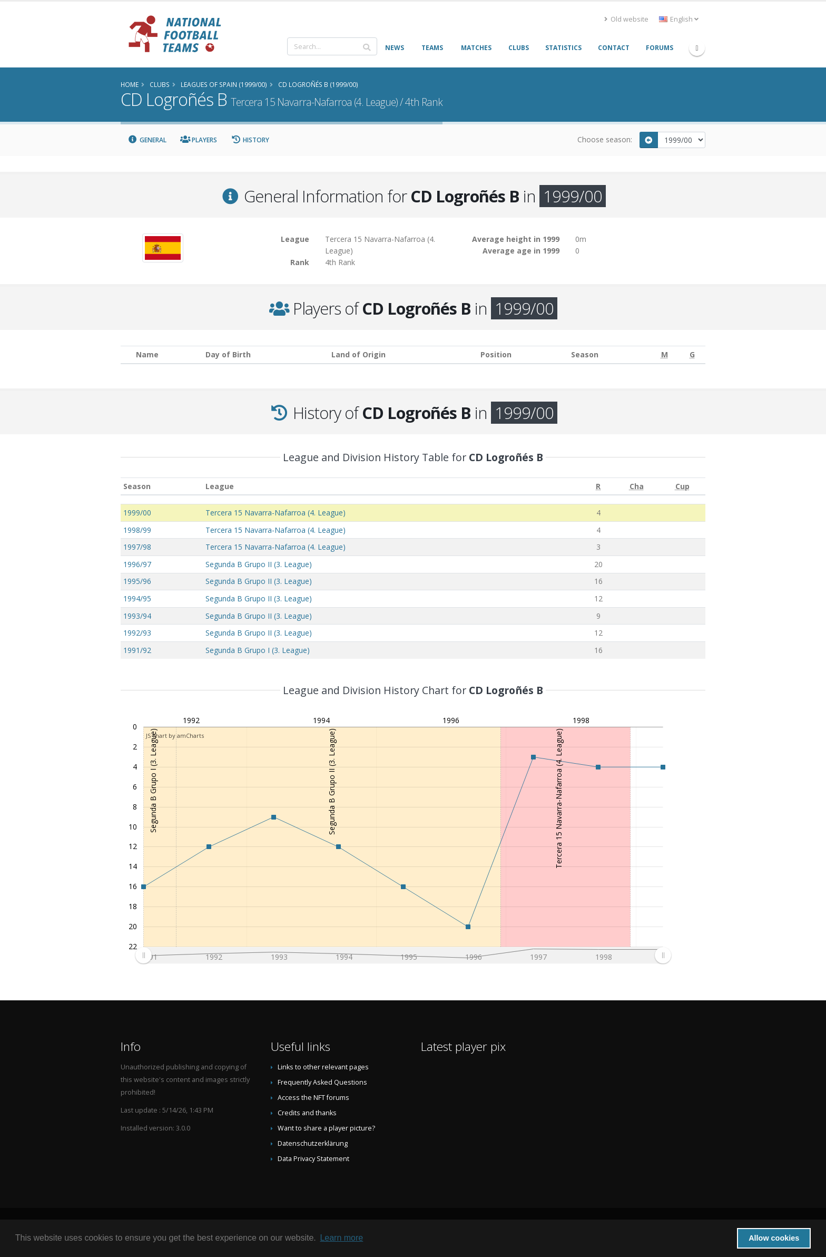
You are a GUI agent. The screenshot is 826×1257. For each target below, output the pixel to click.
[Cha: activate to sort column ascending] (637, 486)
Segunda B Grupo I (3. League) (257, 650)
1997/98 (137, 547)
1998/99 (137, 530)
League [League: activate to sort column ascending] (219, 486)
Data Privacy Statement (313, 1158)
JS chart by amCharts (175, 735)
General (146, 139)
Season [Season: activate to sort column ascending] (137, 486)
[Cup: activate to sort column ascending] (682, 486)
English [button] (679, 19)
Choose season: (604, 139)
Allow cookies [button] (774, 1238)
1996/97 (137, 564)
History (250, 139)
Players (199, 139)
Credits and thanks (307, 1112)
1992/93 (137, 633)
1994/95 (137, 598)
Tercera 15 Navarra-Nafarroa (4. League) (275, 513)
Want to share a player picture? (326, 1128)
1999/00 (137, 513)
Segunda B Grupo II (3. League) (258, 564)
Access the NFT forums (313, 1097)
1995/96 (137, 581)
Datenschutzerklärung (313, 1143)
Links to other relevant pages (323, 1067)
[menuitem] (403, 955)
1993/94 (137, 616)
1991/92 (137, 650)
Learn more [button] (341, 1237)
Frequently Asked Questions (322, 1082)
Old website (626, 19)
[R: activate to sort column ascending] (598, 486)
